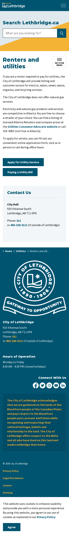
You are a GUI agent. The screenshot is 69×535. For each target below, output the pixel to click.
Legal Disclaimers (13, 478)
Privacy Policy (46, 517)
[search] (34, 33)
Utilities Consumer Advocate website (32, 126)
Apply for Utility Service (23, 162)
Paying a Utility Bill (20, 172)
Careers (7, 485)
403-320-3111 (14, 341)
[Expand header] (63, 5)
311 (14, 336)
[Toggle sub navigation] (59, 62)
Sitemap (8, 492)
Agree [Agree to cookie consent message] (11, 527)
